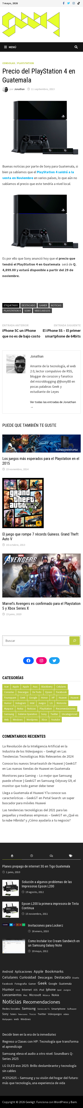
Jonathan (19, 89)
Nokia (20, 708)
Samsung (9, 714)
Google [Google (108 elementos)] (52, 983)
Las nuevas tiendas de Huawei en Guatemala (38, 768)
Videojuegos (42, 310)
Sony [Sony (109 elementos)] (5, 1014)
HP (53, 697)
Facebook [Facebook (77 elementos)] (7, 983)
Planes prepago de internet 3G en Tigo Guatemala (36, 866)
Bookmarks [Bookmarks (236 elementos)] (54, 971)
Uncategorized (69, 714)
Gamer (43, 305)
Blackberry (46, 686)
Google (33, 697)
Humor (7, 703)
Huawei (63, 697)
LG (51, 703)
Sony (27, 310)
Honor (44, 697)
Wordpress (32, 719)
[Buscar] (74, 640)
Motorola (61, 703)
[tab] (12, 856)
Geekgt (30, 1102)
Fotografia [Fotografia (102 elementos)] (21, 983)
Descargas (23, 692)
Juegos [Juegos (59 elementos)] (67, 989)
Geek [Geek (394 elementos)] (42, 983)
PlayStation (25, 63)
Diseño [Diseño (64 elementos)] (75, 977)
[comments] (51, 856)
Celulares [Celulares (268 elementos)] (10, 977)
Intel (32, 703)
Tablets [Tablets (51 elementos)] (13, 1014)
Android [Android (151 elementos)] (7, 971)
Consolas (8, 63)
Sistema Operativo (27, 714)
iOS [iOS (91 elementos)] (36, 989)
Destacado (28, 305)
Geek (22, 697)
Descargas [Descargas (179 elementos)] (45, 977)
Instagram (20, 703)
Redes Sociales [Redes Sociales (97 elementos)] (11, 1008)
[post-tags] (71, 856)
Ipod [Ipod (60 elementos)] (59, 989)
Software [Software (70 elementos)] (71, 1008)
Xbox (44, 719)
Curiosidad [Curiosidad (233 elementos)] (27, 977)
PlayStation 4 (12, 310)
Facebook (61, 692)
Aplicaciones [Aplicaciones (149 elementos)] (23, 971)
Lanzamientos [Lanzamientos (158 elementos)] (12, 995)
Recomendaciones (65, 708)
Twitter (54, 714)
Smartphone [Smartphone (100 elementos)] (58, 1008)
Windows (18, 719)
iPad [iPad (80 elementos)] (41, 989)
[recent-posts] (32, 856)
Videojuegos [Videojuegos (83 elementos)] (55, 1014)
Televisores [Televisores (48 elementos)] (22, 1014)
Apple (16, 686)
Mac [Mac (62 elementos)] (25, 995)
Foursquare (10, 697)
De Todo (36, 692)
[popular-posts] (12, 856)
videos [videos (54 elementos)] (66, 1014)
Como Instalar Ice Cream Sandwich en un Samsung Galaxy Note (54, 943)
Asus (35, 686)
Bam (74, 1102)
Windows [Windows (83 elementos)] (26, 1019)
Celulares (61, 686)
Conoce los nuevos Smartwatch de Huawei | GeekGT (39, 763)
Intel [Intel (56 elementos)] (18, 990)
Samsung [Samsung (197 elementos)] (29, 1008)
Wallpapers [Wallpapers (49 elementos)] (7, 1019)
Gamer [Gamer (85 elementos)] (32, 983)
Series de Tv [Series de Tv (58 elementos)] (43, 1008)
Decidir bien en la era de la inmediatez (29, 1034)
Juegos (42, 703)
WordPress (61, 1102)
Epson (48, 692)
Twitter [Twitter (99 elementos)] (42, 1014)
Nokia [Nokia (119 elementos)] (55, 995)
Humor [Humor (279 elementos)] (8, 989)
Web (6, 719)
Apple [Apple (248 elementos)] (38, 971)
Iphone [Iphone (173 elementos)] (51, 989)
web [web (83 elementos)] (16, 1019)
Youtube (55, 719)
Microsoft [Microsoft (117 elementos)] (35, 995)
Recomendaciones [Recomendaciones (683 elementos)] (41, 1002)
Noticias (56, 305)
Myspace (8, 708)
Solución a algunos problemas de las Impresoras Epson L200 (47, 884)
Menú (10, 47)
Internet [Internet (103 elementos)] (27, 989)
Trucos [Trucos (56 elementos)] (32, 1014)
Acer (6, 686)
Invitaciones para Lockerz (45, 925)
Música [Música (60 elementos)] (46, 995)
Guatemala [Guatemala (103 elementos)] (65, 983)
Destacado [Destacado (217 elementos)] (62, 977)
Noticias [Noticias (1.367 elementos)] (11, 1001)
